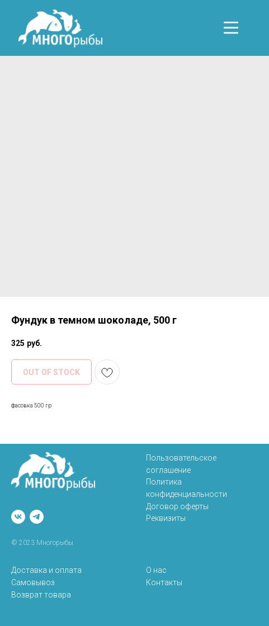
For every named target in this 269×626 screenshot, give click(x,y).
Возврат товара (41, 594)
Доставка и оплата (46, 570)
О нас (156, 570)
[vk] (18, 517)
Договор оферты (177, 506)
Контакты (164, 582)
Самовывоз (33, 582)
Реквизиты (166, 518)
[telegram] (37, 517)
